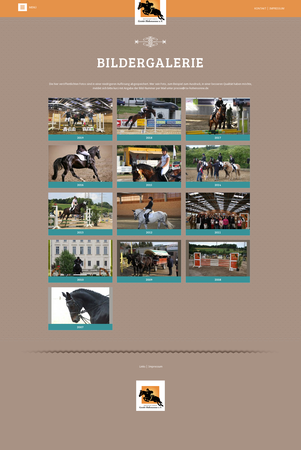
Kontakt (260, 8)
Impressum (276, 8)
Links (142, 366)
